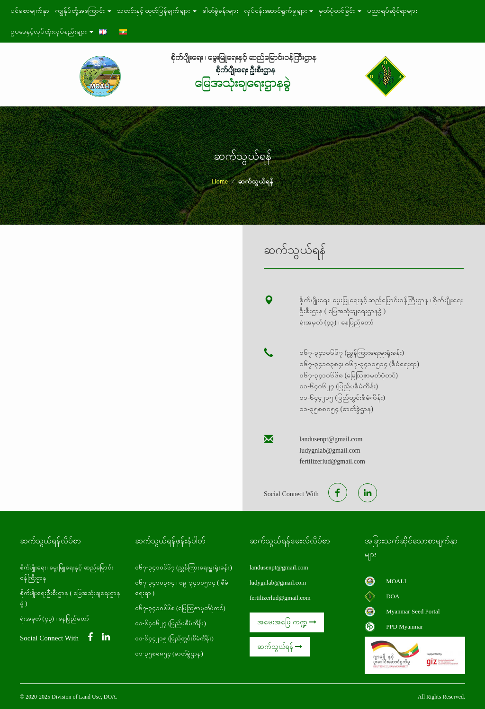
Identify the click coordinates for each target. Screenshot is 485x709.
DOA (392, 596)
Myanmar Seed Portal (413, 611)
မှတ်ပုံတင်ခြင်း (340, 10)
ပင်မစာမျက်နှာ (29, 10)
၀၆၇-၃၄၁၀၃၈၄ (155, 582)
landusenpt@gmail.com (279, 567)
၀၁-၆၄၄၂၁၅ (151, 638)
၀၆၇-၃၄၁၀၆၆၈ (155, 608)
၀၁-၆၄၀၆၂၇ (151, 623)
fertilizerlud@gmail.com (280, 597)
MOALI (396, 581)
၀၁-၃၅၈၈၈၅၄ (153, 653)
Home (220, 181)
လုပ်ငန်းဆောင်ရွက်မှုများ (279, 10)
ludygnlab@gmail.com (278, 582)
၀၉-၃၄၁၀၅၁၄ (197, 582)
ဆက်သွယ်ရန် (279, 646)
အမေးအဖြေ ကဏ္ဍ (286, 622)
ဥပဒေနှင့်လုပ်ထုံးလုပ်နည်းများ (51, 31)
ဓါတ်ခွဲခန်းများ (220, 10)
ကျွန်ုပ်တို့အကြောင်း (83, 10)
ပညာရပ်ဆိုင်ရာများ (392, 10)
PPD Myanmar (404, 626)
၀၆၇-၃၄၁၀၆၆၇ (156, 567)
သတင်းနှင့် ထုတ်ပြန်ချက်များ (157, 10)
